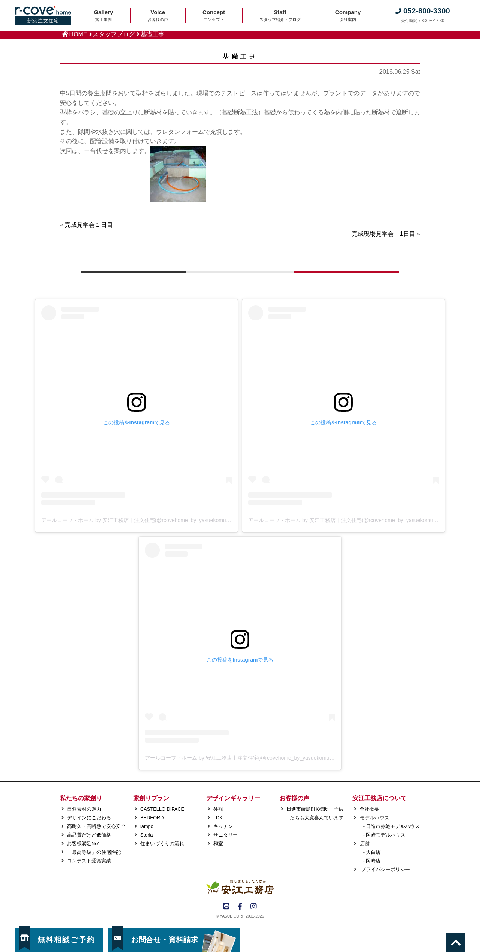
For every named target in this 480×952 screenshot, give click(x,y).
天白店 (373, 852)
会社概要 (369, 809)
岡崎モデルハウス (385, 835)
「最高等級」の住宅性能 (94, 852)
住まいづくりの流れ (162, 843)
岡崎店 (373, 861)
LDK (218, 817)
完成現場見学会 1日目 (383, 234)
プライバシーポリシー (385, 869)
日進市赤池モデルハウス (393, 826)
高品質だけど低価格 (89, 835)
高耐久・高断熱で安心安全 (96, 826)
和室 (218, 843)
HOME (78, 34)
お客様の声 (294, 798)
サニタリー (225, 835)
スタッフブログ (114, 34)
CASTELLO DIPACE (162, 809)
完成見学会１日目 (89, 225)
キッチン (223, 826)
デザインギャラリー (233, 798)
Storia (146, 835)
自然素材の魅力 (84, 809)
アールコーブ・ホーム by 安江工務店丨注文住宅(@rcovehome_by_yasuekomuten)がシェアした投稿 (159, 520)
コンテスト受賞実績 (89, 861)
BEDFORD (152, 817)
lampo (146, 826)
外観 (218, 809)
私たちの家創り (81, 798)
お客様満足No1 (83, 843)
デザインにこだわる (89, 817)
